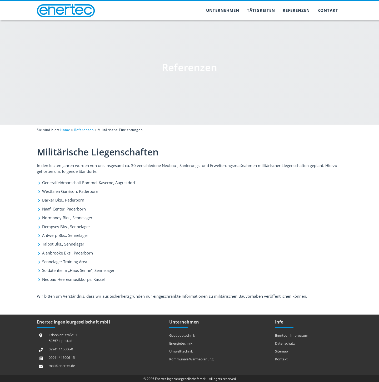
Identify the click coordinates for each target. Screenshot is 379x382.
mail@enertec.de (62, 365)
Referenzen (296, 10)
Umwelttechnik (181, 351)
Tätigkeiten (261, 10)
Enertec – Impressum (291, 335)
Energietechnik (180, 343)
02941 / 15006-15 (62, 357)
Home (65, 130)
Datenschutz (285, 343)
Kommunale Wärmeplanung (191, 359)
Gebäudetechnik (182, 335)
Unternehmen (222, 10)
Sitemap (281, 351)
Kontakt (327, 10)
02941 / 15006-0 (61, 349)
